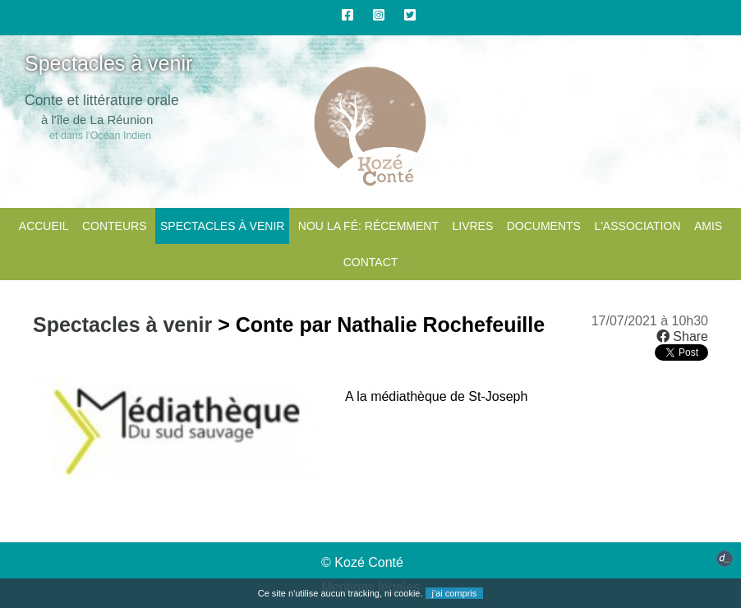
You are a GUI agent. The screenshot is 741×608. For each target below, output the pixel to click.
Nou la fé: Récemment (368, 226)
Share (682, 336)
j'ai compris (454, 593)
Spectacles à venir (222, 226)
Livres (472, 226)
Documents (544, 226)
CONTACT (370, 262)
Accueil (44, 226)
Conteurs (114, 226)
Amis (708, 226)
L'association (637, 226)
